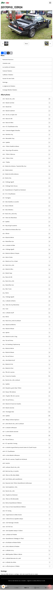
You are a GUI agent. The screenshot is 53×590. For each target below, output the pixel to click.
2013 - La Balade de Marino (26, 301)
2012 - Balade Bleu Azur (26, 241)
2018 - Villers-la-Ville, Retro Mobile (26, 475)
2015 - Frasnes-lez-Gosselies (26, 376)
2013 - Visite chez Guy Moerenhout (26, 305)
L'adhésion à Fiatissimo (8, 74)
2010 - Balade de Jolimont (26, 111)
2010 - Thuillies (26, 162)
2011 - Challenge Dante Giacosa (26, 186)
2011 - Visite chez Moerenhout (26, 218)
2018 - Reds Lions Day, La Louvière (26, 471)
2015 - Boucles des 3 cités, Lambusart (26, 380)
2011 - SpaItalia (26, 222)
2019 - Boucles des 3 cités (26, 491)
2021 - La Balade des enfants (26, 562)
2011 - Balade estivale (26, 170)
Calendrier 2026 (6, 63)
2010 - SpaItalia (26, 142)
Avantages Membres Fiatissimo (10, 90)
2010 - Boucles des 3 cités (26, 99)
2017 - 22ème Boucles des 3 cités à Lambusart (26, 424)
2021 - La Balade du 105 (26, 550)
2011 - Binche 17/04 (26, 178)
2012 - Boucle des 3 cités (26, 265)
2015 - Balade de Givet (26, 368)
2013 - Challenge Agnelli (26, 297)
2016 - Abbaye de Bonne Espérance (26, 420)
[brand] (5, 2)
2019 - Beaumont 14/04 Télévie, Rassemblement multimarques (26, 483)
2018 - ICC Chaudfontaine (26, 451)
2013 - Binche (26, 293)
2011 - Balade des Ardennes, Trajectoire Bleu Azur (26, 166)
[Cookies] (3, 586)
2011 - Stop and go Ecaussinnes (26, 226)
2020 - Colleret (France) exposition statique (26, 519)
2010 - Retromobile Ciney (26, 138)
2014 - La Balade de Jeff (26, 313)
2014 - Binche (26, 317)
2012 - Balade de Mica (26, 269)
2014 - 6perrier (26, 332)
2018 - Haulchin (26, 463)
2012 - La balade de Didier (26, 245)
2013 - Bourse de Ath (26, 277)
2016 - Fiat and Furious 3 (26, 400)
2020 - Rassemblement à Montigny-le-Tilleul (26, 538)
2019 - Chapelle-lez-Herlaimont (26, 495)
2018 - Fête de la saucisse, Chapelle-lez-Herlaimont (26, 459)
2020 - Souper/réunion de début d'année (26, 515)
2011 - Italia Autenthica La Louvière (26, 202)
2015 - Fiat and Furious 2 (26, 356)
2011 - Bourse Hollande (26, 206)
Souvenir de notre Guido (8, 78)
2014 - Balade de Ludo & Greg (26, 336)
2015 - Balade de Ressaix (26, 352)
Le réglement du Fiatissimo (9, 86)
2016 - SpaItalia (26, 416)
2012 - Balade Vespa (26, 273)
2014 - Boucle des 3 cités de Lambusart (26, 321)
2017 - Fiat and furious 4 (26, 439)
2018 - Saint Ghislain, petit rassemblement (26, 479)
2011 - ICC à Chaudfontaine (26, 194)
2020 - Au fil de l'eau (26, 527)
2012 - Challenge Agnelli (26, 249)
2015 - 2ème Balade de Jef (26, 360)
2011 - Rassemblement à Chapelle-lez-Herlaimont (26, 190)
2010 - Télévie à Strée (26, 158)
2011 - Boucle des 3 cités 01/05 (26, 214)
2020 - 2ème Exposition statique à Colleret (26, 531)
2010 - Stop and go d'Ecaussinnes (26, 150)
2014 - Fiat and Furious (26, 340)
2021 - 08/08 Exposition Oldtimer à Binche (26, 554)
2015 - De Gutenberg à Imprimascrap (26, 344)
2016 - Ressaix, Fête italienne (26, 392)
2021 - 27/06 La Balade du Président (26, 546)
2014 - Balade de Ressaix (26, 329)
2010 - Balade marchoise (26, 103)
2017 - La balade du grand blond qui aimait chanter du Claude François (26, 447)
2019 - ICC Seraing (26, 511)
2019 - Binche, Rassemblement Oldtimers (26, 503)
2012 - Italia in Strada (26, 257)
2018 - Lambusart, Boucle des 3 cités (26, 467)
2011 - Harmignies (26, 198)
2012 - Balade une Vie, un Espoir (26, 261)
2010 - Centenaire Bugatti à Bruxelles (26, 130)
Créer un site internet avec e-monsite (17, 580)
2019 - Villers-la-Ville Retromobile (26, 499)
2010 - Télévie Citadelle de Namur (26, 146)
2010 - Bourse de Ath (26, 119)
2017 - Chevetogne (26, 435)
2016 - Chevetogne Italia (26, 412)
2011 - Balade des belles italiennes (26, 174)
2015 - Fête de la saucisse (26, 372)
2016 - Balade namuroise (26, 408)
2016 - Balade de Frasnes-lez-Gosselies (26, 404)
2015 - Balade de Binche (26, 348)
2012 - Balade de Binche (26, 237)
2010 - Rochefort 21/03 (26, 134)
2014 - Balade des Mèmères (26, 325)
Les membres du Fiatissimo (9, 67)
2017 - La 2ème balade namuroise (26, 432)
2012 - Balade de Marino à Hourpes (26, 253)
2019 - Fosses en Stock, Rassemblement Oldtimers (26, 507)
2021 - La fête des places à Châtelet (26, 566)
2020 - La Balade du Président (26, 535)
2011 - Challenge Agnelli (26, 182)
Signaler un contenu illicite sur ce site (36, 580)
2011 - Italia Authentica (26, 210)
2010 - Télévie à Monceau (26, 154)
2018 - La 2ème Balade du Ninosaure (26, 455)
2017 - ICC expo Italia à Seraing (26, 443)
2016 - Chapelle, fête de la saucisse (26, 396)
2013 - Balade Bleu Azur (26, 285)
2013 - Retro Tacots (26, 289)
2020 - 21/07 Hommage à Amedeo (26, 523)
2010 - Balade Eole (26, 107)
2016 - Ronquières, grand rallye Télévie (26, 388)
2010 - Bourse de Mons (26, 123)
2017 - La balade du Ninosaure (26, 428)
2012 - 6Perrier (26, 233)
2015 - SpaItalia (26, 384)
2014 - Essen (26, 309)
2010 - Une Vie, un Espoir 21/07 (26, 115)
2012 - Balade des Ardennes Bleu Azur (26, 230)
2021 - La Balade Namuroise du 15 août (26, 558)
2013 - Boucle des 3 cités (26, 281)
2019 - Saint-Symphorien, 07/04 (26, 487)
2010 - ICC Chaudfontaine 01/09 (26, 127)
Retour (26, 43)
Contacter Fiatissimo (7, 71)
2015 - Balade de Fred (26, 364)
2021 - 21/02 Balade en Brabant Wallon (26, 542)
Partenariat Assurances (8, 59)
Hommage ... (5, 82)
